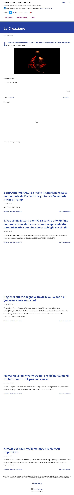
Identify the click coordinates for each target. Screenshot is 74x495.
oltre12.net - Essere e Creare (17, 2)
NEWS (32, 17)
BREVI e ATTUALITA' (21, 17)
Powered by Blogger (37, 489)
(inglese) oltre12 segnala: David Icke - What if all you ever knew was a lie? (35, 298)
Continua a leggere (64, 211)
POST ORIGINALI (8, 17)
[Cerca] (63, 2)
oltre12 (12, 97)
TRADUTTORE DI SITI (45, 8)
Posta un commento (16, 211)
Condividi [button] (66, 97)
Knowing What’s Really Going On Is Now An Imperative (32, 450)
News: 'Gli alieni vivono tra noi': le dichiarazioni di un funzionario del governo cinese (36, 377)
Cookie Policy (37, 483)
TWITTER (13, 12)
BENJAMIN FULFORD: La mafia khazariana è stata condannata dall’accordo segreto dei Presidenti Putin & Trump (35, 196)
